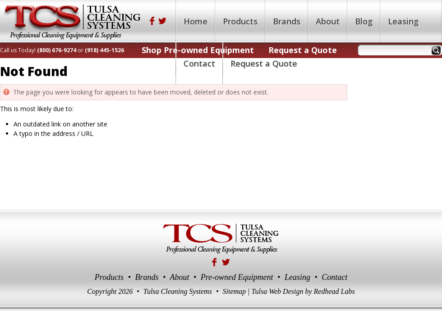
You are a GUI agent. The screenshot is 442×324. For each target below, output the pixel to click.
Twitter (163, 21)
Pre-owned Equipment (237, 277)
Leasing (297, 277)
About (179, 277)
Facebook (152, 21)
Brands (146, 277)
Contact (334, 277)
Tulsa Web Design (277, 291)
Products (109, 277)
